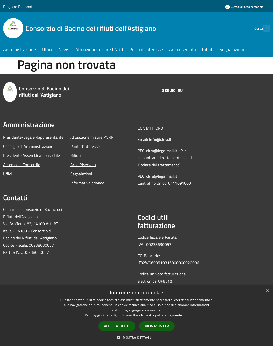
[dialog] (136, 315)
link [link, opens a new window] (185, 315)
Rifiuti (75, 155)
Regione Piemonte (19, 7)
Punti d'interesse (85, 146)
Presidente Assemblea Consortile (31, 155)
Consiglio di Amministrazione (28, 146)
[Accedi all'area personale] (244, 7)
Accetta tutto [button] (117, 326)
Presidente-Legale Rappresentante (33, 137)
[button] (136, 337)
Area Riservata (83, 165)
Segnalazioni (81, 174)
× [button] (267, 290)
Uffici (7, 174)
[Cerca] (264, 28)
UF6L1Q (165, 281)
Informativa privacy (87, 183)
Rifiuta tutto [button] (157, 326)
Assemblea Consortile (21, 165)
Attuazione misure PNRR (92, 137)
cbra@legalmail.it (161, 151)
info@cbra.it (160, 139)
